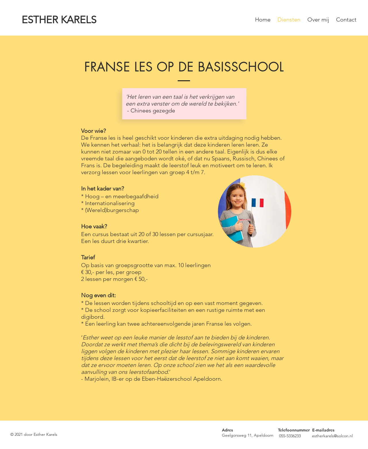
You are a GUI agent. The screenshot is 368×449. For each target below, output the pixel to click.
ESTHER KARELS (59, 19)
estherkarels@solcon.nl (332, 435)
